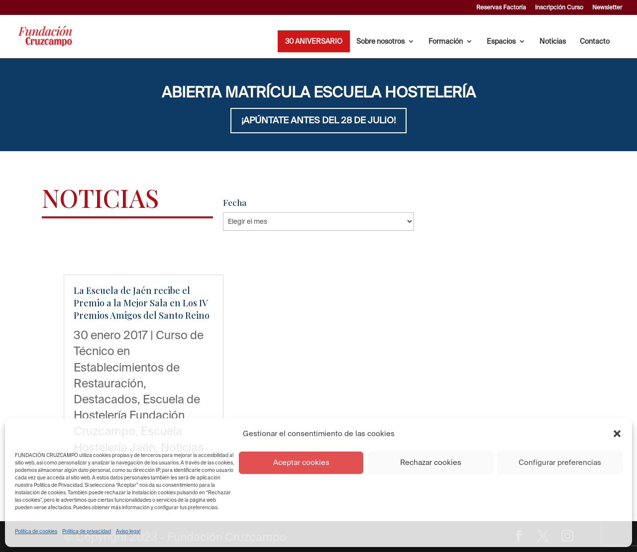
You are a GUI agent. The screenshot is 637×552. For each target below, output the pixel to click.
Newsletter (607, 7)
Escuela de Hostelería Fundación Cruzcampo (137, 414)
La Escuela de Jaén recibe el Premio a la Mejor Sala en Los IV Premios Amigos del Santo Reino (142, 302)
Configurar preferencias (560, 462)
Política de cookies (36, 531)
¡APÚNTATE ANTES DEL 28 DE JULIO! (318, 120)
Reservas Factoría (501, 7)
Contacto (595, 41)
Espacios (501, 41)
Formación (445, 41)
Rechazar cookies (430, 462)
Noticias (552, 41)
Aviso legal (128, 531)
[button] (617, 434)
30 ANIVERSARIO (313, 41)
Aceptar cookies (301, 462)
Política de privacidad (86, 531)
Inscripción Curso (559, 7)
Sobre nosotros (380, 41)
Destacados (105, 398)
